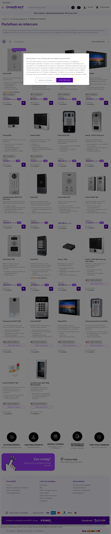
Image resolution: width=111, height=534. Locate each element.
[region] (56, 69)
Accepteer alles (65, 80)
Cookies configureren (45, 80)
